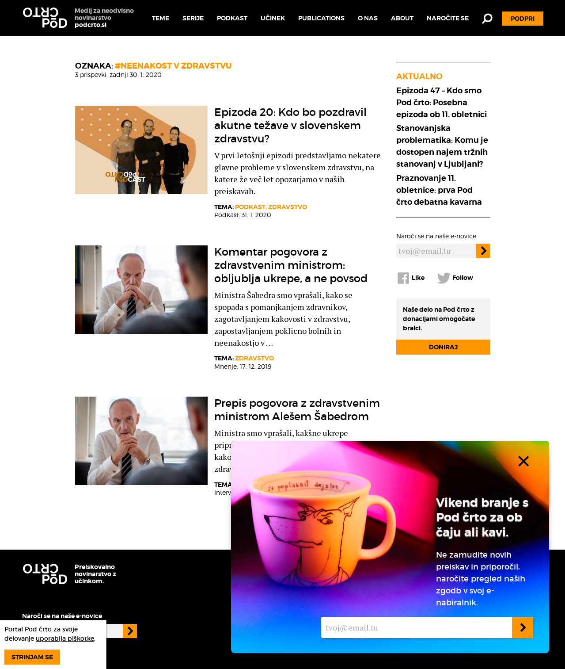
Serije (193, 18)
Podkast (232, 18)
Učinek (273, 18)
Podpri (523, 19)
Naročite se (448, 18)
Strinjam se (32, 657)
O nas (368, 18)
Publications (321, 18)
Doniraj (443, 347)
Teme (160, 18)
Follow (455, 278)
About (402, 18)
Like (410, 278)
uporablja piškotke (65, 638)
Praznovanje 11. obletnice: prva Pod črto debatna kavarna (439, 190)
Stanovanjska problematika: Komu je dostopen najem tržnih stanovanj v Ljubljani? (442, 146)
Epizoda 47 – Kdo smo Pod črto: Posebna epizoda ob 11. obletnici (441, 102)
